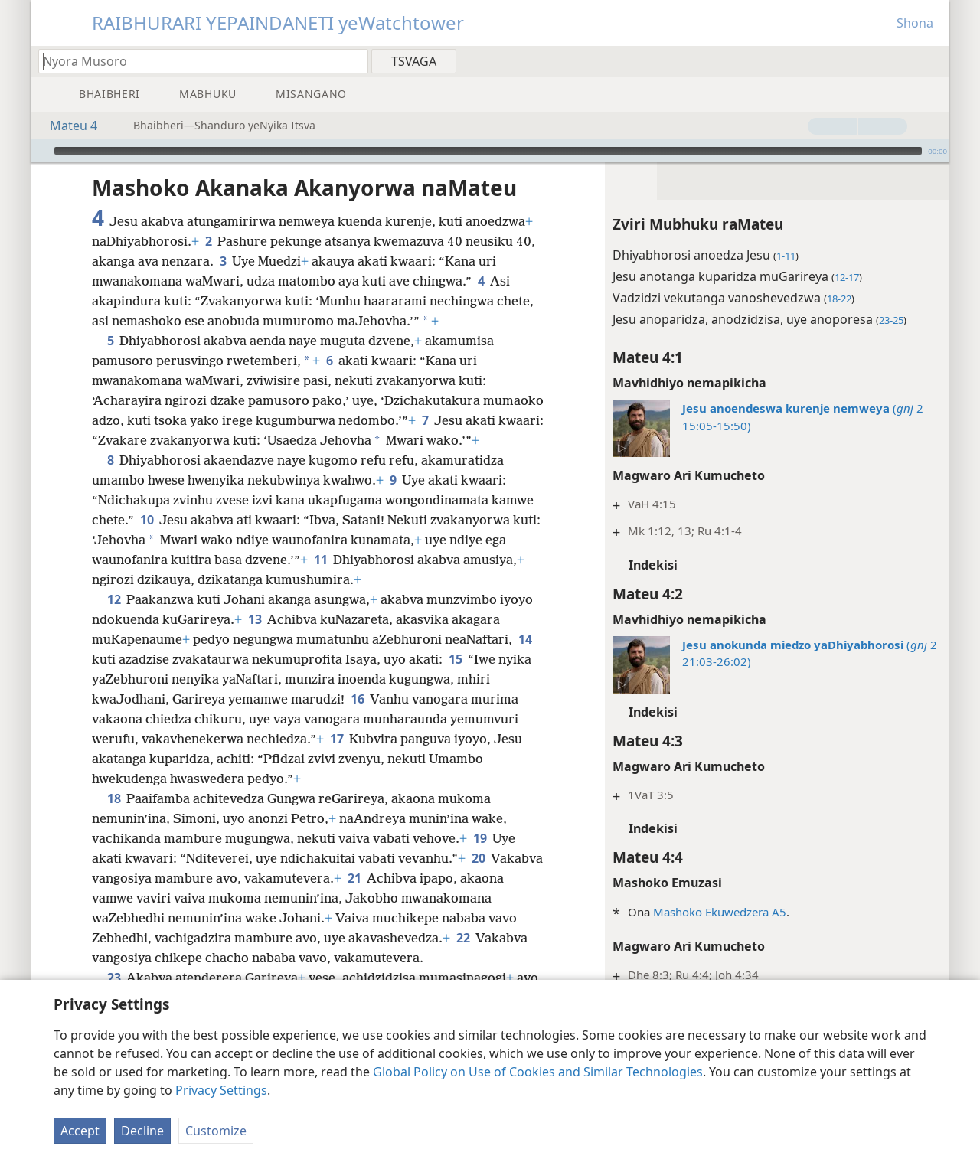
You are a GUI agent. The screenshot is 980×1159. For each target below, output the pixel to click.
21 (354, 878)
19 (479, 838)
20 (478, 858)
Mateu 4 (65, 125)
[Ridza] (40, 151)
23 (113, 977)
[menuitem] (932, 60)
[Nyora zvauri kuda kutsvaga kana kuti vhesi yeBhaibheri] (196, 61)
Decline (142, 1130)
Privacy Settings (221, 1090)
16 (357, 699)
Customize (216, 1130)
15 (455, 659)
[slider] (488, 151)
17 (336, 738)
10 (146, 519)
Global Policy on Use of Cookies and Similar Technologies (538, 1071)
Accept (80, 1130)
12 (113, 599)
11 (320, 559)
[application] (490, 150)
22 (462, 937)
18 (113, 798)
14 (524, 639)
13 (254, 619)
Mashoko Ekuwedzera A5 (719, 911)
